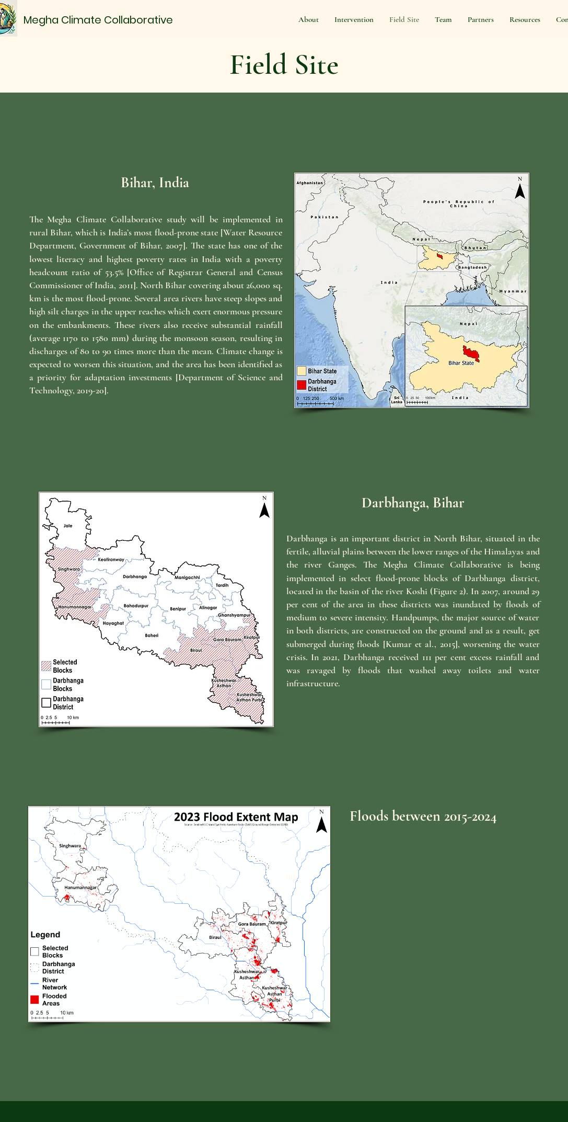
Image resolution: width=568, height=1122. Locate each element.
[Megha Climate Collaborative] (101, 19)
